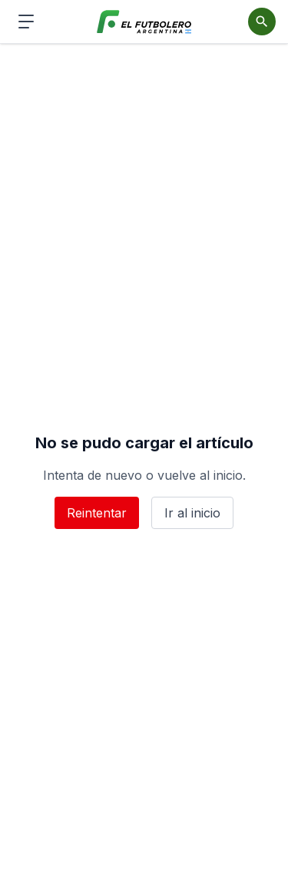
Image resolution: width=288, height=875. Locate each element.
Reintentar (97, 513)
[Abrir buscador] (262, 21)
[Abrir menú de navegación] (26, 21)
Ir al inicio (192, 513)
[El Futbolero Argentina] (144, 22)
